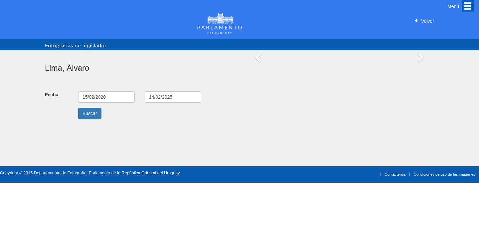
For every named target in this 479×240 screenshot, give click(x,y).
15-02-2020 (106, 97)
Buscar (89, 113)
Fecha (51, 94)
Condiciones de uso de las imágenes (444, 174)
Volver (424, 21)
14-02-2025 (173, 97)
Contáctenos (395, 174)
